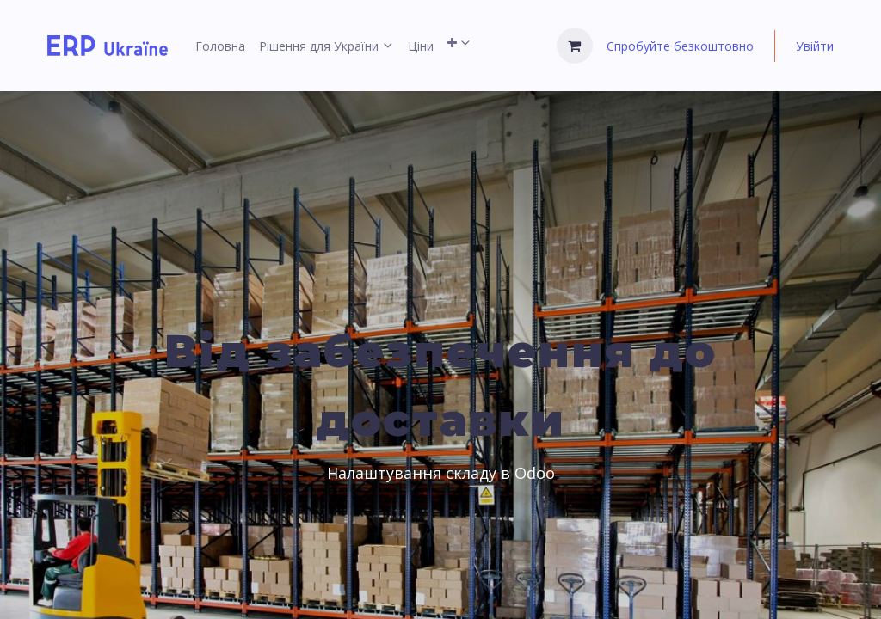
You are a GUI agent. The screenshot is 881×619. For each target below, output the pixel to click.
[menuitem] (220, 46)
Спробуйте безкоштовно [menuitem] (680, 46)
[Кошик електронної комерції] (575, 46)
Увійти (815, 46)
